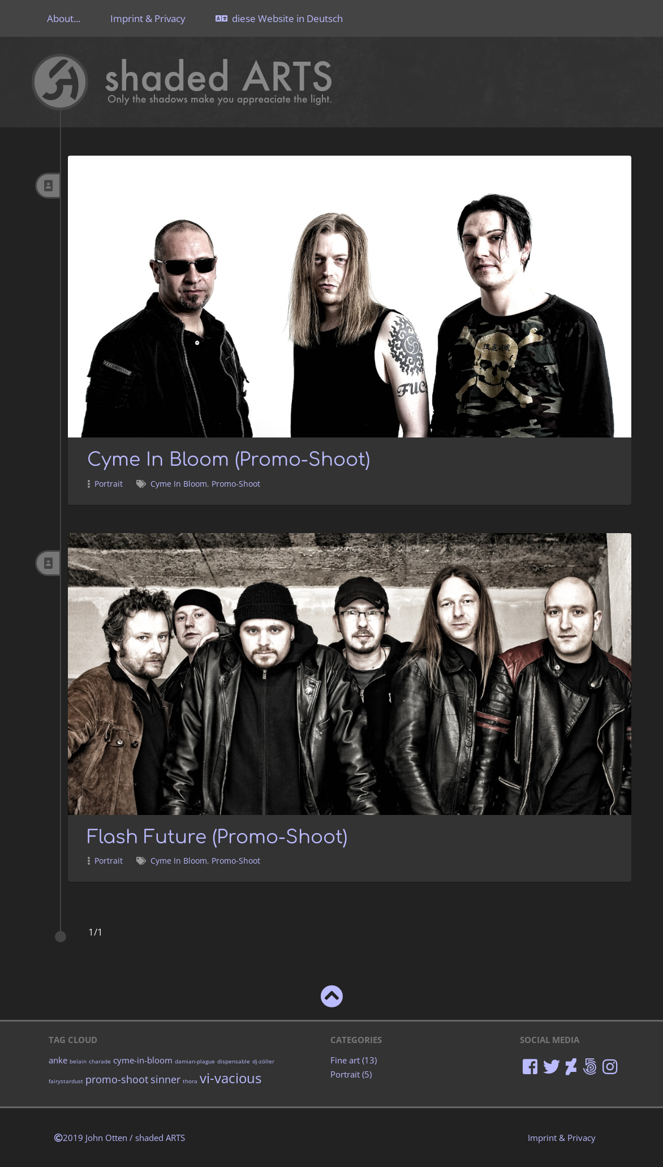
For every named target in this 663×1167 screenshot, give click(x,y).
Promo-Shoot (236, 483)
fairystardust (66, 1080)
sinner (165, 1078)
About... (63, 18)
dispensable (233, 1061)
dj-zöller (263, 1061)
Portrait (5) (350, 1073)
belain (78, 1061)
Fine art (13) (352, 1059)
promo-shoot (116, 1078)
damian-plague (195, 1061)
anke (58, 1059)
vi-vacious (230, 1077)
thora (190, 1080)
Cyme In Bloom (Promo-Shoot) (234, 459)
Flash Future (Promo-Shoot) (223, 836)
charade (100, 1061)
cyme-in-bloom (143, 1059)
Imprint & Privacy (148, 18)
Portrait (108, 483)
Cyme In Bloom (178, 483)
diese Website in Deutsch (279, 18)
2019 (119, 1137)
